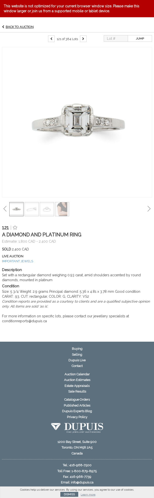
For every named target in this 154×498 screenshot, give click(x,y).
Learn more (88, 494)
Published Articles (77, 405)
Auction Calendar (77, 374)
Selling (77, 354)
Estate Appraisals (77, 386)
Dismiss (69, 494)
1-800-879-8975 (84, 471)
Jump (140, 38)
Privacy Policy (77, 417)
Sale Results (77, 391)
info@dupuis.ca (82, 482)
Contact (77, 366)
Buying (77, 349)
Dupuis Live (77, 360)
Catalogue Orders (77, 399)
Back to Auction (20, 27)
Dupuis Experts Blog (77, 411)
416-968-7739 (80, 477)
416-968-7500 (80, 465)
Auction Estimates (77, 380)
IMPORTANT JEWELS (17, 261)
